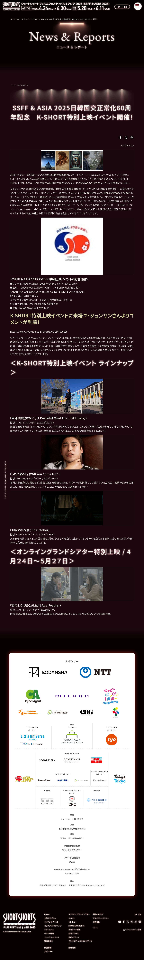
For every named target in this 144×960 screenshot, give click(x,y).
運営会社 (96, 922)
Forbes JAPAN (72, 874)
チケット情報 (49, 934)
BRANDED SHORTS (76, 926)
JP (119, 6)
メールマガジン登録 (133, 930)
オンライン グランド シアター (80, 915)
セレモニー (72, 922)
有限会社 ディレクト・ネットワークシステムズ (87, 886)
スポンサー (48, 952)
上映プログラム (50, 918)
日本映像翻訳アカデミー (72, 850)
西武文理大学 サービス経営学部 (51, 886)
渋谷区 (72, 862)
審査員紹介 (49, 941)
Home (47, 915)
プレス (95, 928)
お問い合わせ (98, 915)
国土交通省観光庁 (76, 839)
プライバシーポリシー (101, 918)
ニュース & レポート (20, 85)
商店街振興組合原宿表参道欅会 (72, 829)
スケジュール (49, 930)
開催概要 (72, 948)
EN (125, 6)
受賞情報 (48, 948)
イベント (71, 918)
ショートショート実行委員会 (72, 819)
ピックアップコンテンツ (53, 926)
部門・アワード (74, 937)
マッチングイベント (52, 922)
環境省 (63, 839)
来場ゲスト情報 (74, 930)
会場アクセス (73, 934)
